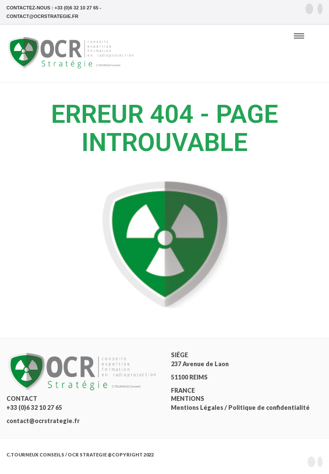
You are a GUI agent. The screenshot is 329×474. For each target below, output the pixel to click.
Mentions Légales (197, 407)
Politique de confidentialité (269, 407)
